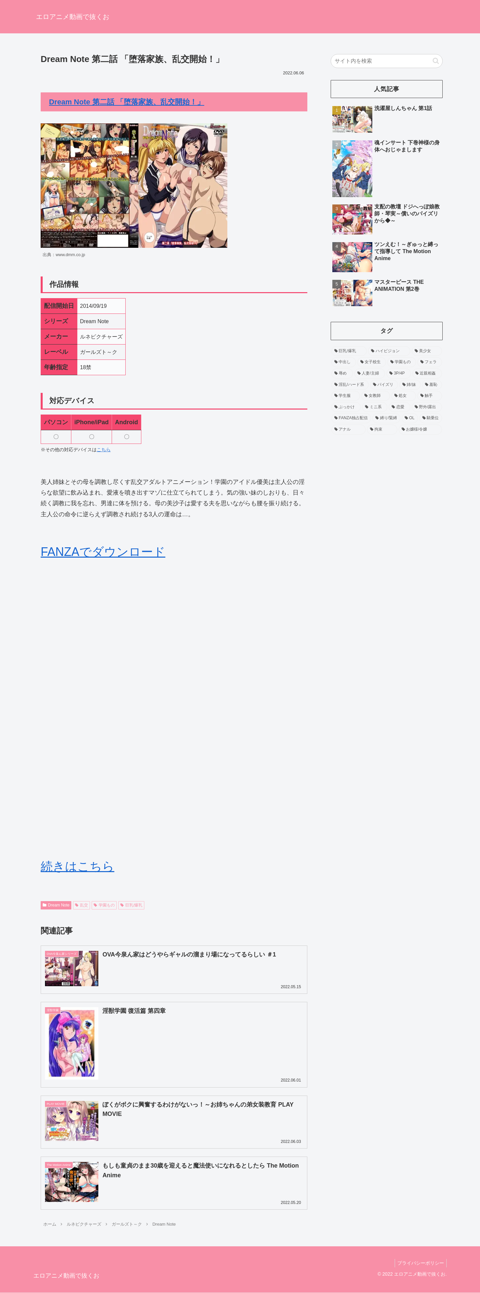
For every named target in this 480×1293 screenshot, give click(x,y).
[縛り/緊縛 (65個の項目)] (386, 418)
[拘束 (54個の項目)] (382, 430)
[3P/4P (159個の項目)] (398, 374)
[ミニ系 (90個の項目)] (374, 407)
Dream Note (56, 905)
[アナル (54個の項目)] (348, 430)
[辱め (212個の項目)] (342, 374)
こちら (104, 449)
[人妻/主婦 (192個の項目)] (369, 374)
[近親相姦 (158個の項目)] (427, 374)
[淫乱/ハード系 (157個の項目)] (350, 385)
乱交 (81, 905)
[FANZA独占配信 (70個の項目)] (351, 418)
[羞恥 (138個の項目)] (432, 385)
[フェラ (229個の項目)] (429, 362)
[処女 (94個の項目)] (403, 396)
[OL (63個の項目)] (410, 418)
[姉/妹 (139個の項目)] (410, 385)
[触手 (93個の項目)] (429, 396)
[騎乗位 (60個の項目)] (430, 418)
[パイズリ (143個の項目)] (384, 385)
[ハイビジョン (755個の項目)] (389, 351)
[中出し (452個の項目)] (343, 362)
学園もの (104, 905)
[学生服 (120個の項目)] (345, 396)
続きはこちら (77, 866)
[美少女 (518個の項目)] (427, 351)
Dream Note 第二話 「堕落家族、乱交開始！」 (126, 102)
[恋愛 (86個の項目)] (399, 407)
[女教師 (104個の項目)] (375, 396)
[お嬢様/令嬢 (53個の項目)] (420, 430)
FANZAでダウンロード (103, 552)
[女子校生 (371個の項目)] (371, 362)
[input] (387, 61)
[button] (436, 61)
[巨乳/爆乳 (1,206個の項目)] (349, 351)
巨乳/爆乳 (131, 905)
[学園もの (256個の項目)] (401, 362)
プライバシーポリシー (419, 1263)
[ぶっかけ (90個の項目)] (346, 407)
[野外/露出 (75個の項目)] (427, 407)
